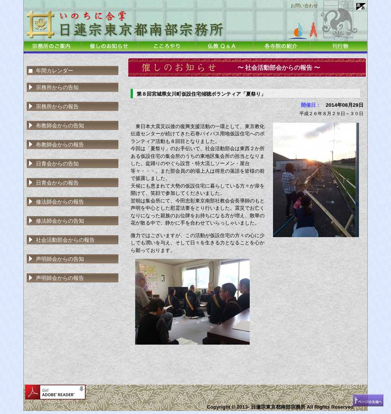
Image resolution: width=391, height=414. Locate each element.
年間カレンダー (54, 70)
